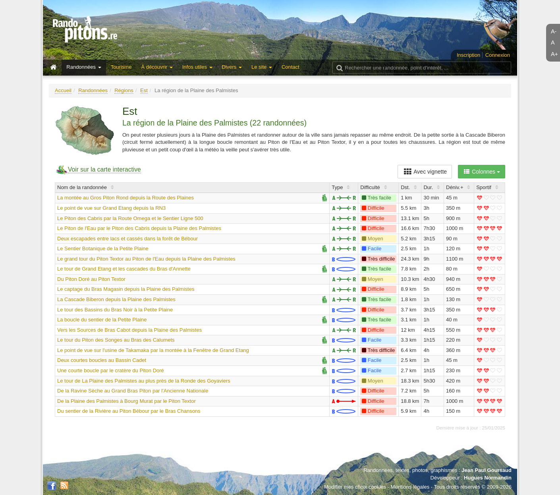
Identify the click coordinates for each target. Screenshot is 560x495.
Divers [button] (232, 67)
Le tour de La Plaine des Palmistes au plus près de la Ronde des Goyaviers (143, 381)
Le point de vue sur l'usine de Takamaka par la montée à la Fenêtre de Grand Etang (153, 350)
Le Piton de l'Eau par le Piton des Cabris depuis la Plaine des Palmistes (139, 228)
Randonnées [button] (83, 67)
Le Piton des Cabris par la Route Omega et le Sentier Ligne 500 (130, 218)
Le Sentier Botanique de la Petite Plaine (103, 248)
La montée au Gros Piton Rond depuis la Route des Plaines (125, 198)
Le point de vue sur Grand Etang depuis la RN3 (111, 208)
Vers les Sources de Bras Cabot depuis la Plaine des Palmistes (129, 330)
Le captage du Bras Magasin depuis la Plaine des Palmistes (125, 289)
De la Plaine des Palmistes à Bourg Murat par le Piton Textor (126, 401)
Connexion (497, 55)
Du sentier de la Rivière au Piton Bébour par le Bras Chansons (129, 411)
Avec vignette (425, 171)
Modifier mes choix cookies (355, 487)
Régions (123, 90)
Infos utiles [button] (197, 67)
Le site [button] (261, 67)
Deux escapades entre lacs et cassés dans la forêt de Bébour (127, 239)
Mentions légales (410, 487)
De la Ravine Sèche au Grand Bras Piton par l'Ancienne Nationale (132, 391)
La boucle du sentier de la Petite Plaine (102, 320)
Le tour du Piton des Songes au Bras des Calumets (116, 340)
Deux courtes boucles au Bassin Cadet (101, 360)
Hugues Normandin (488, 478)
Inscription (468, 55)
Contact (290, 67)
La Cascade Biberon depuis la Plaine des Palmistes (116, 299)
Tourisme (121, 67)
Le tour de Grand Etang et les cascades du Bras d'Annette (124, 269)
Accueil (63, 90)
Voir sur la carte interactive (104, 169)
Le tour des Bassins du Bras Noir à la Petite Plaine (115, 310)
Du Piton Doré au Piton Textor (91, 279)
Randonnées (93, 90)
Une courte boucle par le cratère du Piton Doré (110, 370)
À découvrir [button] (156, 67)
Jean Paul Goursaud (487, 470)
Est (144, 90)
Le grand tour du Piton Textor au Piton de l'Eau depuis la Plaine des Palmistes (146, 259)
